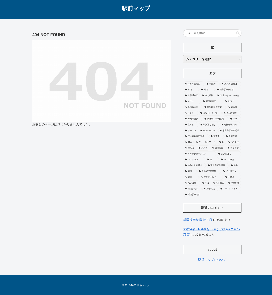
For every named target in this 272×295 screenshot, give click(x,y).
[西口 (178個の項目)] (207, 89)
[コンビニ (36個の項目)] (234, 142)
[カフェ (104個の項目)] (192, 101)
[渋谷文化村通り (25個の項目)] (195, 165)
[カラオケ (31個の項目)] (233, 148)
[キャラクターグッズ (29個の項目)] (200, 154)
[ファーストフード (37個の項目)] (205, 142)
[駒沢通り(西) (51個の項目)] (209, 124)
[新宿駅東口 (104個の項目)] (212, 101)
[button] (238, 33)
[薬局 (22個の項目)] (191, 177)
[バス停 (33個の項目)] (203, 148)
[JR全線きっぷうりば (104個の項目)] (228, 95)
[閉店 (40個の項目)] (189, 142)
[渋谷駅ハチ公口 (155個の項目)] (228, 89)
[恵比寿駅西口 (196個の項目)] (230, 84)
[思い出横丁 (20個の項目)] (192, 183)
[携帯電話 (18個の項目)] (210, 188)
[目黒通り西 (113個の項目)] (192, 95)
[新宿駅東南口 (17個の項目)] (212, 194)
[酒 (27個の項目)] (212, 159)
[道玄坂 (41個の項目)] (216, 136)
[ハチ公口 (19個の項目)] (219, 183)
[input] (212, 33)
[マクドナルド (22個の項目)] (211, 177)
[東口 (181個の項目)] (191, 89)
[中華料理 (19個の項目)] (234, 183)
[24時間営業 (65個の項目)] (193, 118)
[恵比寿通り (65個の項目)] (231, 113)
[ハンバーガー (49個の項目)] (208, 130)
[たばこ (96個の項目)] (232, 101)
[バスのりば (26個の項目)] (230, 159)
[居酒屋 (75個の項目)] (234, 107)
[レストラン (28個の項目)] (194, 159)
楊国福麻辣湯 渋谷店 (197, 220)
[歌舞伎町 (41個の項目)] (232, 136)
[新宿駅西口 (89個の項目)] (193, 107)
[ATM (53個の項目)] (235, 118)
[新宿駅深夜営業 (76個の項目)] (214, 107)
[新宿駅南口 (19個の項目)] (193, 188)
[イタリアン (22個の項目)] (231, 171)
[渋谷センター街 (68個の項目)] (210, 113)
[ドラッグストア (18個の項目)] (230, 188)
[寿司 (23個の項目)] (190, 171)
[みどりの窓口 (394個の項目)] (194, 84)
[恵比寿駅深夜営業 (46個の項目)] (229, 130)
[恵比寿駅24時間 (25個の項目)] (217, 165)
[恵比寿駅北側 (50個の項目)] (230, 124)
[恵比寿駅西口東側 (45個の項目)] (196, 136)
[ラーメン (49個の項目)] (191, 130)
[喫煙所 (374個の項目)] (212, 84)
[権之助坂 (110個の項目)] (208, 95)
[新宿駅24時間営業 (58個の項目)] (215, 118)
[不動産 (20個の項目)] (232, 177)
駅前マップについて (212, 260)
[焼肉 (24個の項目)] (235, 165)
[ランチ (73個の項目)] (191, 113)
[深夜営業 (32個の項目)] (218, 148)
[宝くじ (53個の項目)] (191, 124)
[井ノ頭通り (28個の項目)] (229, 154)
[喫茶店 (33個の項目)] (190, 148)
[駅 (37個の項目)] (222, 142)
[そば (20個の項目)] (206, 183)
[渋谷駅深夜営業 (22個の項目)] (209, 171)
